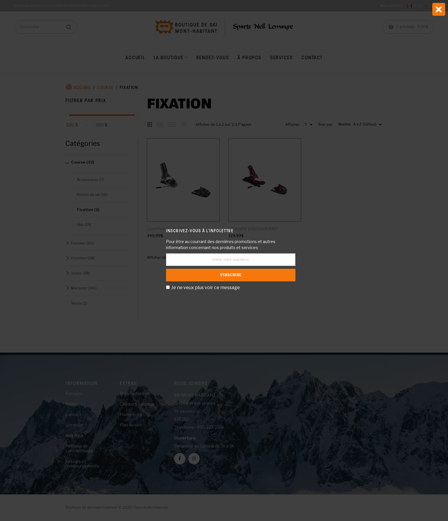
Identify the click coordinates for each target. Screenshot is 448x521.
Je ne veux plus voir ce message (205, 287)
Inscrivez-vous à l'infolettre (199, 230)
